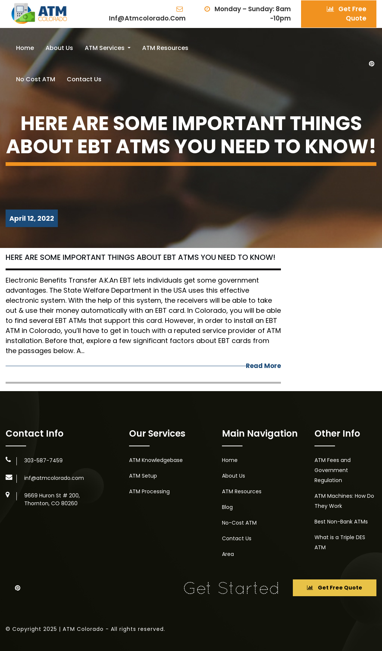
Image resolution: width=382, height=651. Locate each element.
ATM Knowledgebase (156, 460)
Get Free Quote (346, 13)
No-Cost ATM (239, 522)
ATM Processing (149, 491)
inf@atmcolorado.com (147, 14)
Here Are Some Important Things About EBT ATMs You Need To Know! (140, 257)
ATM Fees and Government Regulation (332, 470)
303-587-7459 (43, 460)
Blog (227, 507)
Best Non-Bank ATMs (341, 521)
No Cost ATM (35, 79)
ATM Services (105, 48)
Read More (263, 365)
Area (228, 554)
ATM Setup (143, 475)
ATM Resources (165, 48)
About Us (59, 48)
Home (25, 48)
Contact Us (84, 79)
